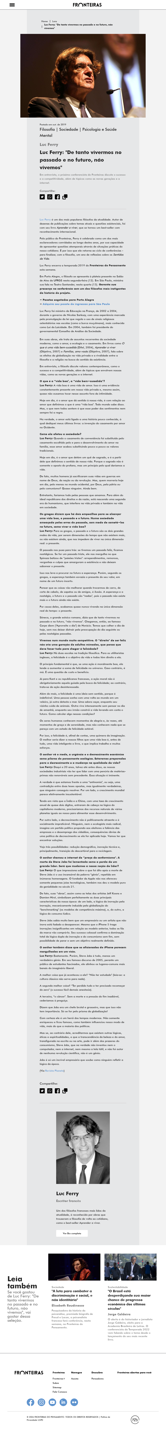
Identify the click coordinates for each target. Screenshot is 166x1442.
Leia (54, 21)
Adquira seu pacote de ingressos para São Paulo (76, 304)
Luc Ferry (49, 145)
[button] (12, 5)
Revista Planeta (54, 1070)
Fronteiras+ (59, 1378)
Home (44, 21)
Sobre (56, 1383)
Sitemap (57, 1387)
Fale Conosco (60, 1391)
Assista (74, 1378)
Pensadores (97, 1378)
